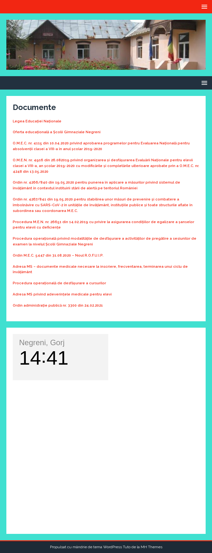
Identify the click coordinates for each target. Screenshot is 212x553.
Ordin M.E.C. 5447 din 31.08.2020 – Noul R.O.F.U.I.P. (58, 255)
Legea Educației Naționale (37, 121)
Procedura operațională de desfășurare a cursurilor (59, 283)
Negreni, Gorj (42, 342)
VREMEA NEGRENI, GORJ (106, 406)
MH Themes (151, 547)
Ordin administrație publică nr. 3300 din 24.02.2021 (58, 305)
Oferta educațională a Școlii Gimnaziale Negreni (57, 132)
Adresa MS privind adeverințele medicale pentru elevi (62, 294)
